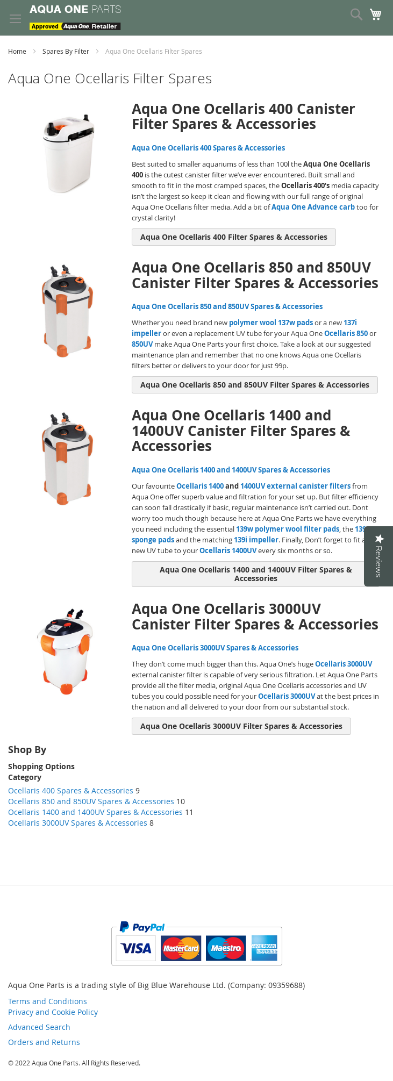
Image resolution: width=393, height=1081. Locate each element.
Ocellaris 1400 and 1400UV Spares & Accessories (96, 812)
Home (18, 51)
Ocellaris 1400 (200, 486)
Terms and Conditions (47, 1001)
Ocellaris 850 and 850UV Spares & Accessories (91, 801)
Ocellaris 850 (346, 333)
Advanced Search (39, 1027)
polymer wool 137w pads (271, 322)
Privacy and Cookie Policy (53, 1012)
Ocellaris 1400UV (227, 550)
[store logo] (75, 17)
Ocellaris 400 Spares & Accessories (70, 790)
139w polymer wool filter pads (287, 529)
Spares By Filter (66, 51)
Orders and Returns (44, 1042)
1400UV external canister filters (295, 486)
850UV (142, 344)
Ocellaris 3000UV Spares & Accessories (78, 823)
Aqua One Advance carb (313, 207)
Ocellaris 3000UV (343, 664)
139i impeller (256, 540)
